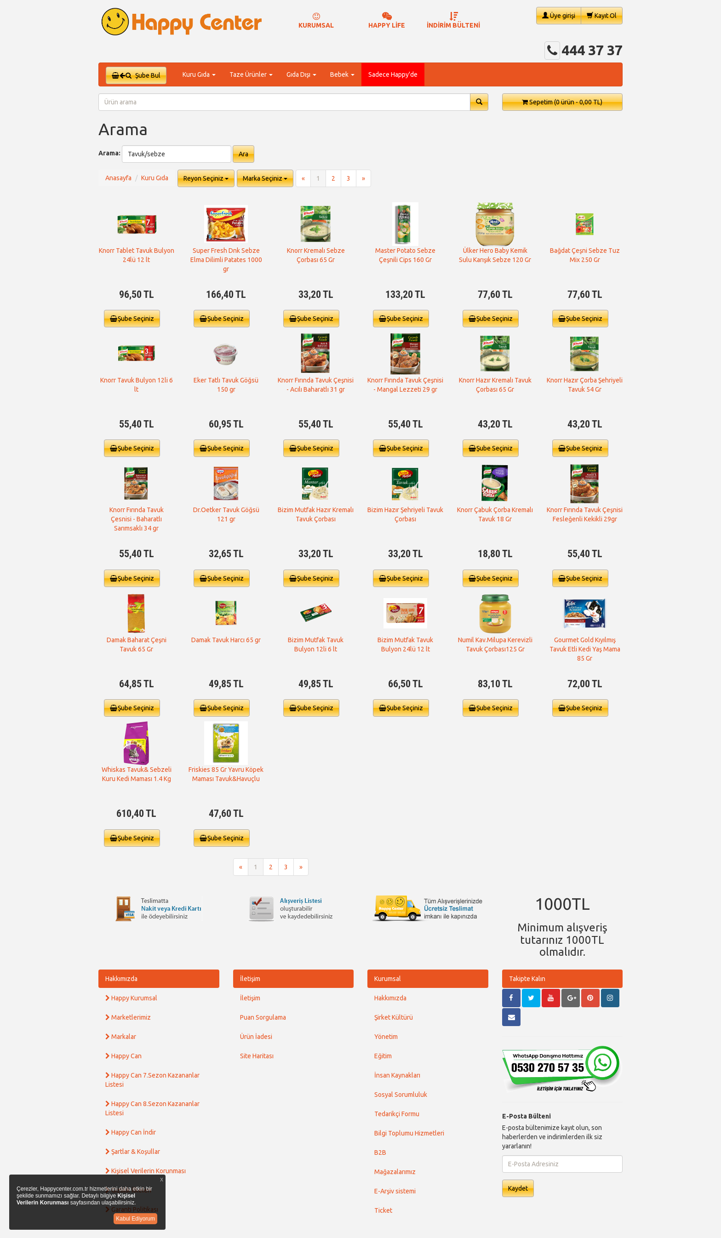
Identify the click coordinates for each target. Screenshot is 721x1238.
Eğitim (383, 1056)
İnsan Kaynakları (397, 1075)
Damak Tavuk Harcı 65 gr (226, 640)
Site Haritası (257, 1056)
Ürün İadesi (256, 1036)
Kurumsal (387, 978)
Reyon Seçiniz (206, 178)
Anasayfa (118, 178)
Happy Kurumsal (131, 998)
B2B (380, 1152)
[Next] (363, 178)
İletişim (250, 978)
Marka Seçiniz (265, 178)
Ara (243, 154)
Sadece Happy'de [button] (393, 74)
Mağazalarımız (395, 1171)
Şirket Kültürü (393, 1017)
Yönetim (386, 1036)
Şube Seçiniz (132, 318)
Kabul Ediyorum (135, 1218)
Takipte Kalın (527, 978)
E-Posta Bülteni (526, 1116)
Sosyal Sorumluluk (400, 1094)
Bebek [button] (342, 74)
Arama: (109, 153)
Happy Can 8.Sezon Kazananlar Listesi (152, 1108)
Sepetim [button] (562, 102)
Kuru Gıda (154, 178)
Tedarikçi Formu (396, 1114)
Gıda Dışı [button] (301, 74)
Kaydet (518, 1188)
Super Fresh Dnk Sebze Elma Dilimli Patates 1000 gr (226, 260)
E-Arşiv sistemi (395, 1191)
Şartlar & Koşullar (132, 1151)
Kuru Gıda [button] (199, 74)
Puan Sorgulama (263, 1017)
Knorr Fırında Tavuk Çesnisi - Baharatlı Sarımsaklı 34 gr (136, 519)
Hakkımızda (121, 978)
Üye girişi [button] (558, 15)
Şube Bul (136, 75)
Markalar (120, 1036)
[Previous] (303, 178)
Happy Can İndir (130, 1132)
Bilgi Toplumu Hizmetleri (409, 1133)
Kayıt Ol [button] (602, 15)
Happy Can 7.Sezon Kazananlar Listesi (152, 1080)
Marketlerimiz (128, 1017)
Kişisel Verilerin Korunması (145, 1171)
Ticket (383, 1210)
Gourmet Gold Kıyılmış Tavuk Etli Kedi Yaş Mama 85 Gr (584, 649)
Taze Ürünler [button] (251, 74)
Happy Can (123, 1056)
